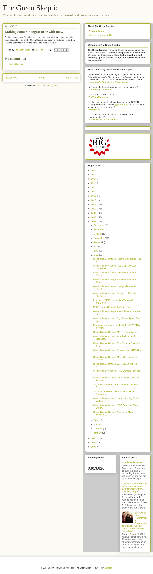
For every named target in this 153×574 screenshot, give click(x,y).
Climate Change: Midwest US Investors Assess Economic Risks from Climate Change (134, 487)
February (98, 428)
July (96, 246)
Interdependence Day (132, 462)
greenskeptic (97, 31)
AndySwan (94, 109)
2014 (94, 191)
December (99, 225)
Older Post (72, 77)
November (99, 229)
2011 (94, 204)
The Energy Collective (100, 89)
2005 (94, 442)
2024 (94, 170)
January (98, 433)
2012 (94, 200)
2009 (94, 213)
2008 (94, 217)
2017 (94, 179)
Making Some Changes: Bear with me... (112, 307)
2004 (94, 447)
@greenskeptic (122, 104)
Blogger (108, 568)
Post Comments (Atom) (47, 85)
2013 (94, 196)
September (99, 238)
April (96, 420)
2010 (94, 208)
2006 (94, 438)
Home (42, 77)
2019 (94, 174)
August (97, 242)
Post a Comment (16, 64)
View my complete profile (100, 35)
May (96, 255)
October (98, 234)
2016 (94, 183)
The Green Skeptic (30, 8)
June (96, 251)
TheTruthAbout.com (99, 97)
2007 (94, 221)
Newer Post (11, 77)
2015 (94, 187)
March (97, 424)
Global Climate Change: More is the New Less (115, 332)
